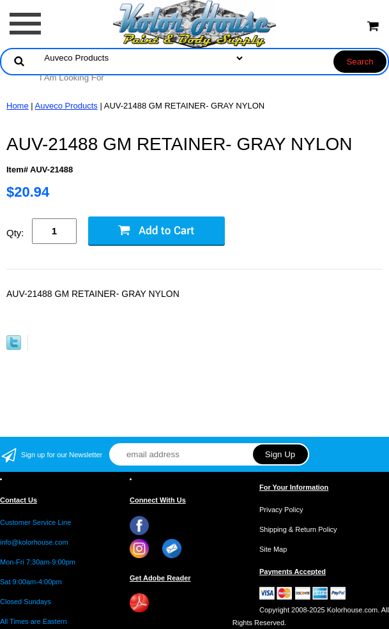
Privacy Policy (281, 509)
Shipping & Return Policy (298, 529)
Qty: (15, 232)
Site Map (273, 549)
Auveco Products (66, 105)
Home (17, 105)
